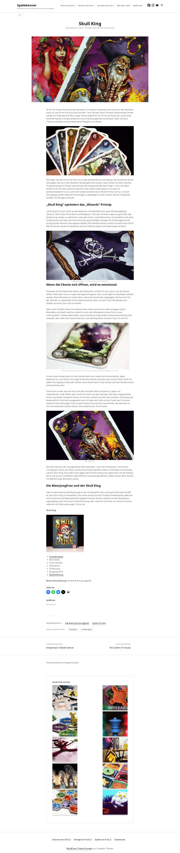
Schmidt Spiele (56, 556)
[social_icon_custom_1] (157, 5)
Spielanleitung (56, 574)
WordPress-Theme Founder (79, 848)
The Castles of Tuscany (120, 647)
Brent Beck (73, 629)
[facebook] (149, 5)
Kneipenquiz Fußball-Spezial (60, 647)
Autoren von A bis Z (105, 5)
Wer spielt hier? (123, 5)
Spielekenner (27, 5)
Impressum (137, 5)
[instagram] (153, 5)
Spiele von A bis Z (68, 5)
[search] (162, 5)
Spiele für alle (99, 623)
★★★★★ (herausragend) (77, 623)
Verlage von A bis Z (86, 5)
